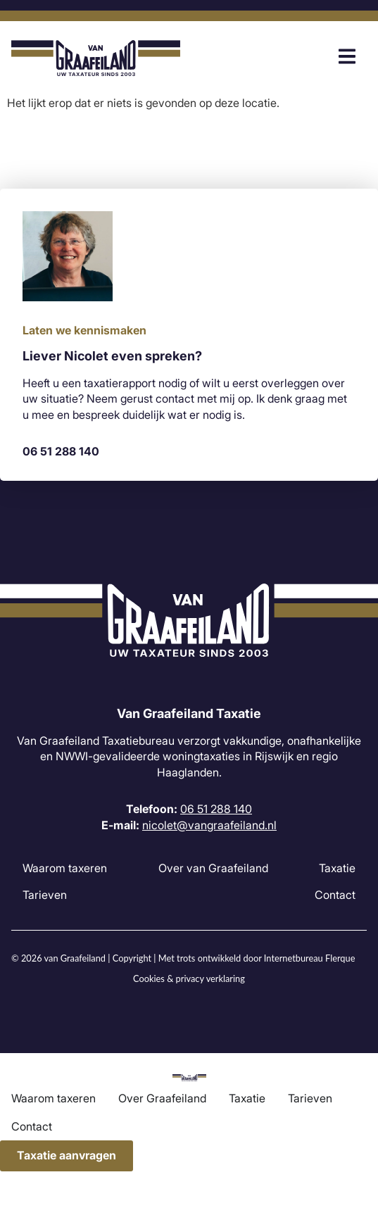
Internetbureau (293, 958)
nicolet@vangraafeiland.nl (209, 825)
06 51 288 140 (61, 451)
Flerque (340, 958)
